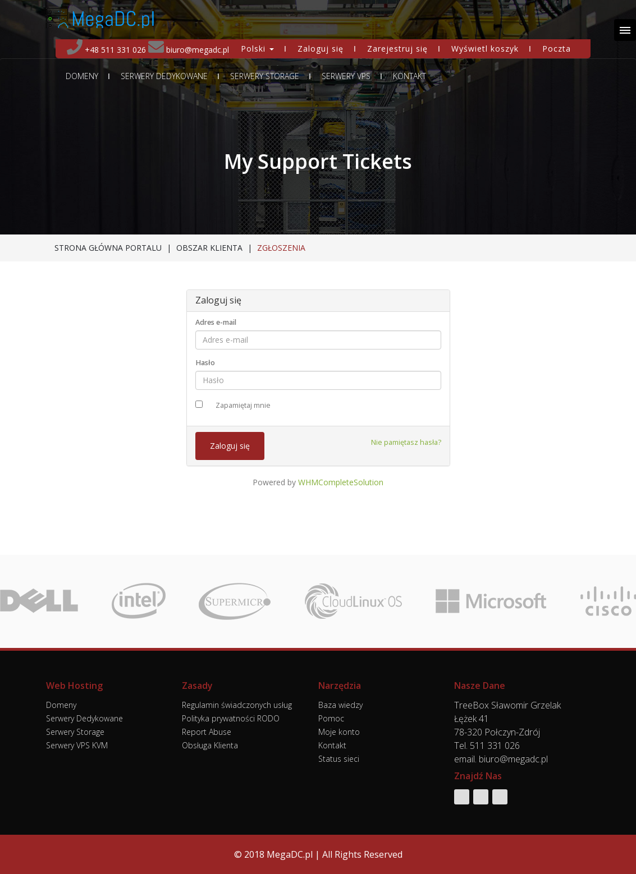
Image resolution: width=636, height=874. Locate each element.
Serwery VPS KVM (77, 745)
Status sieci (338, 758)
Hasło (205, 362)
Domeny (82, 76)
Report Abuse (206, 731)
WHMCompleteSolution (340, 482)
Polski (257, 48)
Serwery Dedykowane (164, 76)
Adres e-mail (215, 322)
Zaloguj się (321, 48)
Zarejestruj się (397, 48)
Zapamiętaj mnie (243, 405)
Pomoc (331, 718)
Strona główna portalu (108, 247)
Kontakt (409, 76)
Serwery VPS (346, 76)
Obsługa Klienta (210, 745)
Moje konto (339, 731)
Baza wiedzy (340, 705)
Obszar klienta (209, 247)
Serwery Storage (264, 76)
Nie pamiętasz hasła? (406, 442)
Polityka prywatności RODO (231, 718)
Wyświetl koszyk (485, 48)
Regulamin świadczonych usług (237, 705)
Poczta (556, 48)
